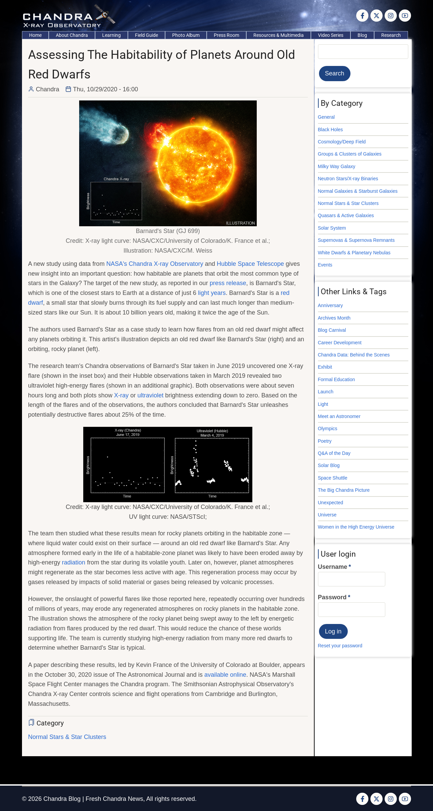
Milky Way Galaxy (337, 166)
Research (391, 35)
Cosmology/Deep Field (342, 141)
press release (228, 283)
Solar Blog (329, 465)
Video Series (330, 35)
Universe (327, 514)
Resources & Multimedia (278, 35)
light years (212, 292)
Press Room (226, 35)
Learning (111, 35)
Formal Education (336, 379)
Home (35, 35)
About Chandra (72, 35)
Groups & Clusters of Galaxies (350, 154)
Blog (362, 35)
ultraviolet (150, 395)
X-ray (121, 395)
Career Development (340, 342)
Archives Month (334, 318)
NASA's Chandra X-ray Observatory (154, 263)
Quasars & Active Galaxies (346, 215)
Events (325, 265)
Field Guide (146, 35)
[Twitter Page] (376, 15)
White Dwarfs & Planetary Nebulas (354, 252)
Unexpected (330, 502)
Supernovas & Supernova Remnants (356, 240)
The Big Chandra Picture (344, 490)
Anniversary (330, 305)
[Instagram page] (391, 15)
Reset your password (340, 645)
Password (332, 597)
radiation (73, 562)
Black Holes (330, 129)
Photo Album (186, 35)
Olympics (328, 428)
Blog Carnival (332, 330)
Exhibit (325, 367)
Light (323, 404)
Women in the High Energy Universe (356, 527)
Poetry (325, 441)
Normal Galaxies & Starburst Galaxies (358, 191)
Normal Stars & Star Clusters (67, 737)
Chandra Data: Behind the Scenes (354, 354)
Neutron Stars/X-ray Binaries (348, 178)
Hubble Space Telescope (250, 263)
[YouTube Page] (405, 15)
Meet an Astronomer (339, 416)
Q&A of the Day (334, 453)
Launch (326, 391)
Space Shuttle (332, 478)
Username (332, 566)
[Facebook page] (362, 15)
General (326, 117)
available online (225, 674)
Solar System (332, 228)
